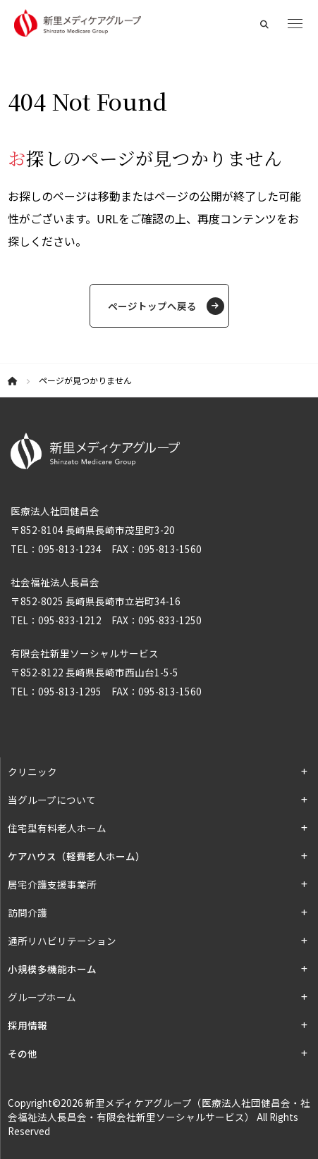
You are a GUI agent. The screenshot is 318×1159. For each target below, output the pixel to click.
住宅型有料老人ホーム (57, 828)
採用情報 (27, 1025)
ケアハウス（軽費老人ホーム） (76, 856)
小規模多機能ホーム (52, 969)
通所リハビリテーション (62, 941)
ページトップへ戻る (152, 306)
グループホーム (42, 997)
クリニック (32, 771)
